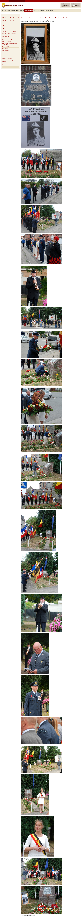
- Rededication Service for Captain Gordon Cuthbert (10, 21)
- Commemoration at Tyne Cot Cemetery (8, 61)
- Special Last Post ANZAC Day (9, 31)
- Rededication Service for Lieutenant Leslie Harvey (10, 18)
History (13, 10)
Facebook (62, 0)
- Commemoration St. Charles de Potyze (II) (10, 64)
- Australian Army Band (7, 39)
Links (47, 10)
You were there (29, 10)
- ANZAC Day (6, 30)
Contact (57, 0)
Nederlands (74, 0)
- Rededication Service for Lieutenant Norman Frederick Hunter (10, 57)
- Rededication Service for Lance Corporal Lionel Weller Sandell (9, 24)
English (79, 0)
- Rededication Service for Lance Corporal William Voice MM (9, 27)
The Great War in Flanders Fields (17, 0)
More (3, 66)
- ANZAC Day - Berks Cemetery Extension (9, 34)
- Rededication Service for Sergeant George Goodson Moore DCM (9, 54)
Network (36, 10)
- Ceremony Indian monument (8, 52)
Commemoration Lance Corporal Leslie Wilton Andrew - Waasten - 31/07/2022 (43, 14)
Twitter (66, 0)
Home (3, 10)
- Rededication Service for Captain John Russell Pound (9, 44)
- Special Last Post (6, 41)
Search (51, 10)
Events (22, 10)
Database (7, 10)
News (17, 10)
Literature (42, 10)
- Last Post (5, 15)
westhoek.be (5, 0)
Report (6, 66)
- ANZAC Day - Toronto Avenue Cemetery (9, 37)
